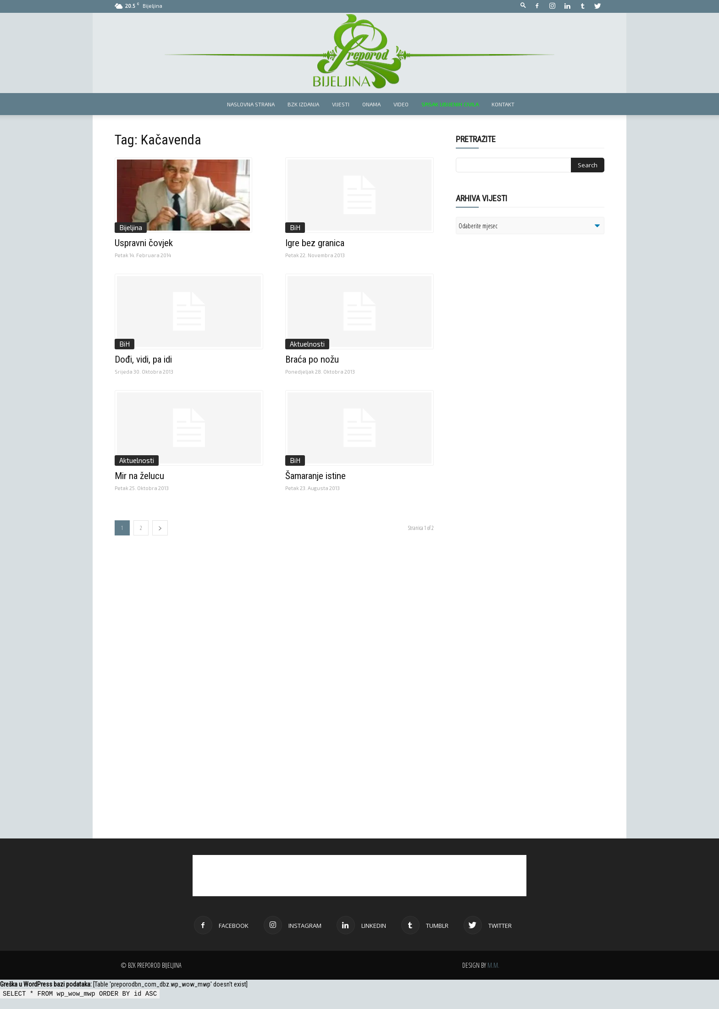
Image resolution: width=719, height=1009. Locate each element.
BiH (295, 227)
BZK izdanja (303, 104)
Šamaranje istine (315, 475)
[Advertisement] (527, 359)
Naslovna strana (251, 104)
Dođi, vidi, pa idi (143, 359)
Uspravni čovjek (144, 242)
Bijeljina (130, 227)
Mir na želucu (139, 475)
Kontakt (503, 104)
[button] (523, 6)
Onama (371, 104)
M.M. (493, 965)
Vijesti (340, 104)
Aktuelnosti (307, 344)
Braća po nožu (312, 359)
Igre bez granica (314, 242)
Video (401, 104)
